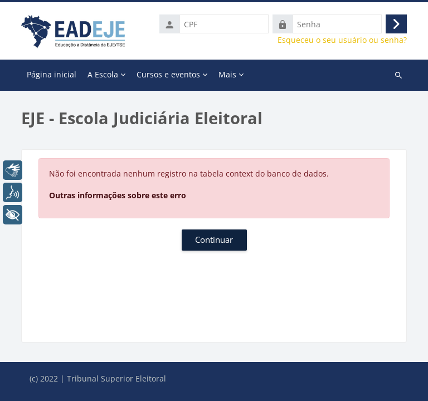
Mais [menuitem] (227, 74)
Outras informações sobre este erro (117, 195)
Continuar (214, 239)
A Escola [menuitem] (102, 74)
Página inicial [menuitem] (51, 74)
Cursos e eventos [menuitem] (168, 74)
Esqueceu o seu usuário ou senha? (342, 40)
